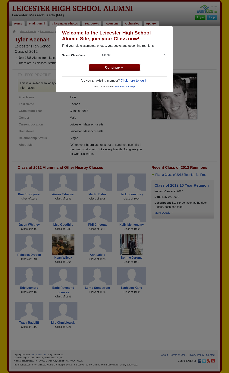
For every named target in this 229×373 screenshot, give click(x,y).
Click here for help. (125, 86)
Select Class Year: (74, 55)
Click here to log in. (134, 80)
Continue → (114, 67)
